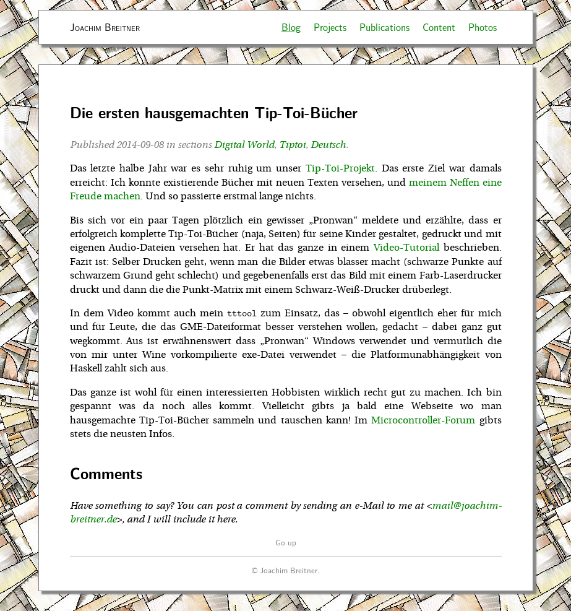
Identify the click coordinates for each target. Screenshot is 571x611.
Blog (291, 27)
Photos (482, 27)
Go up (285, 542)
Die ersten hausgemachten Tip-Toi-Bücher (214, 112)
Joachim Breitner (105, 27)
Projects (330, 27)
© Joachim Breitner (284, 570)
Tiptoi (292, 144)
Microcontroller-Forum (423, 420)
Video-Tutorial (406, 247)
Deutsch (328, 144)
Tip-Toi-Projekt (340, 168)
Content (439, 27)
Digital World (244, 144)
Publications (384, 27)
